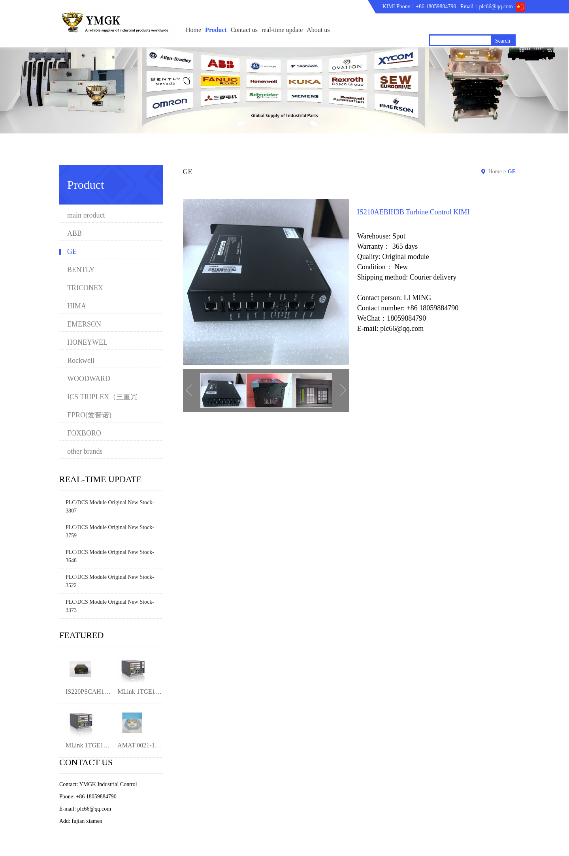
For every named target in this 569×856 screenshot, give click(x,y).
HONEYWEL (87, 342)
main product (86, 215)
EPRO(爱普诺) (89, 415)
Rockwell (80, 361)
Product (216, 29)
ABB (74, 234)
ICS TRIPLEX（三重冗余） (102, 397)
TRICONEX (85, 288)
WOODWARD (88, 379)
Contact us (244, 29)
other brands (84, 451)
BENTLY (80, 270)
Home (193, 29)
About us (318, 29)
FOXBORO (84, 433)
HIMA (76, 306)
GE (72, 252)
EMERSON (84, 324)
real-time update (282, 29)
